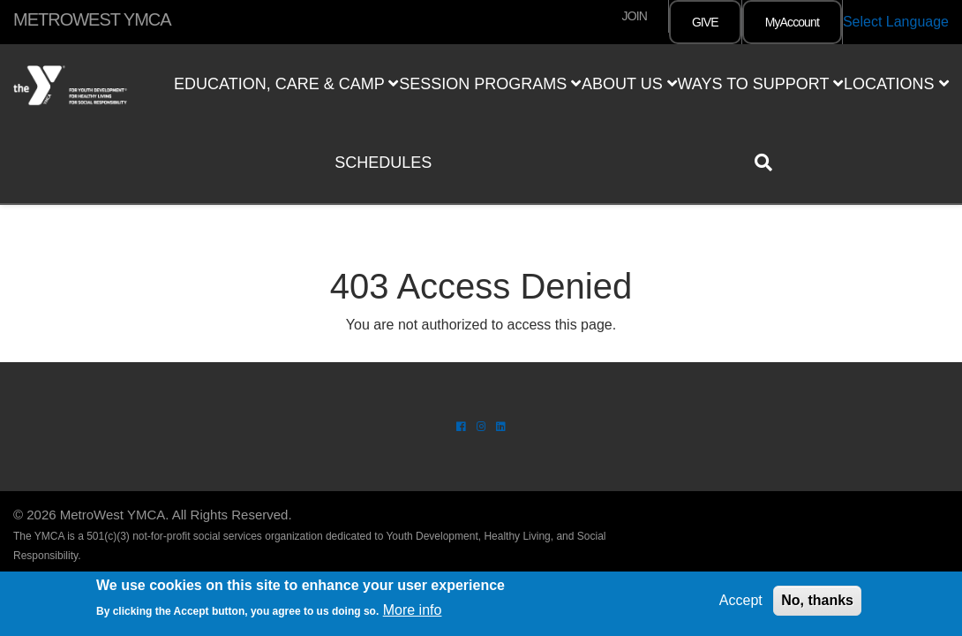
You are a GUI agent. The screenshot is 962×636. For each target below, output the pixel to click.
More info (412, 609)
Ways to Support (760, 84)
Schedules (383, 162)
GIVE (705, 22)
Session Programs (490, 84)
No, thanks (817, 600)
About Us (629, 84)
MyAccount (792, 22)
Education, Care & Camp (286, 84)
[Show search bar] (770, 162)
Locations (896, 84)
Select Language (896, 21)
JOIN (634, 16)
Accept (741, 600)
